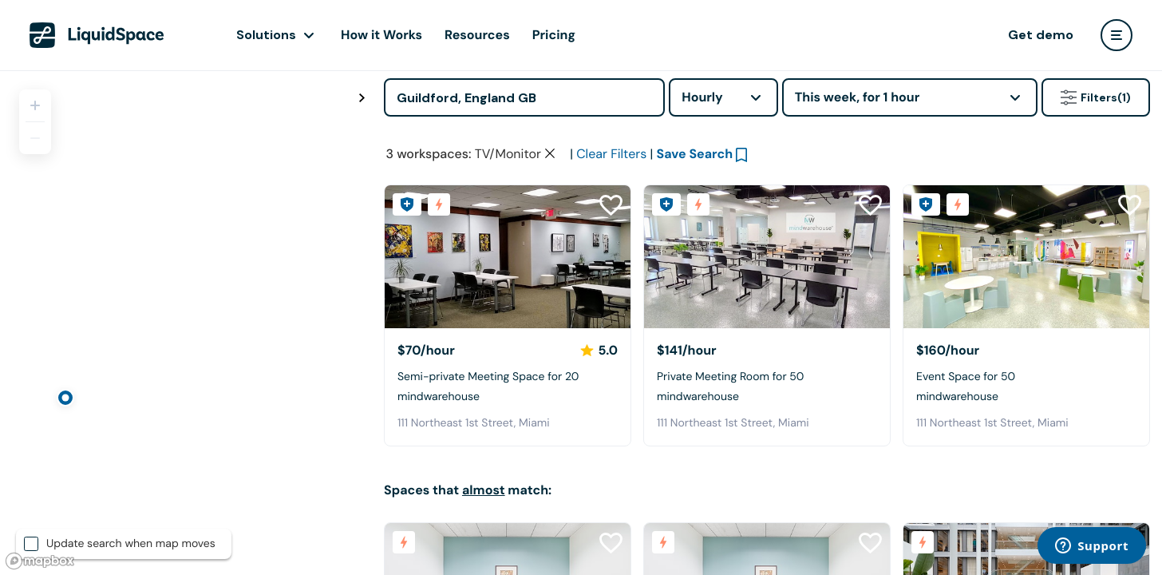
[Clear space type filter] (550, 153)
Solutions (266, 34)
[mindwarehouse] (507, 256)
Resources (477, 34)
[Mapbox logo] (40, 561)
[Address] (524, 97)
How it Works (381, 34)
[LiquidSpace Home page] (97, 35)
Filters (1096, 97)
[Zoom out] (35, 138)
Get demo (1040, 34)
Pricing (553, 34)
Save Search (695, 153)
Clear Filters (611, 153)
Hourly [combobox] (702, 97)
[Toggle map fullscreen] (361, 98)
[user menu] (1116, 35)
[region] (186, 322)
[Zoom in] (35, 105)
